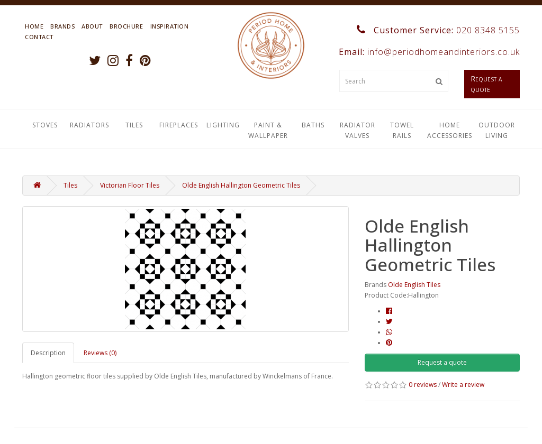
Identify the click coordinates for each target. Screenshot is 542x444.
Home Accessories (449, 130)
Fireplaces (178, 125)
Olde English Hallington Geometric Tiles (241, 185)
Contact (39, 37)
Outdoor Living (496, 130)
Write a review (463, 384)
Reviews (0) (100, 352)
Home (34, 26)
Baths (313, 125)
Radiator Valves (357, 130)
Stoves (45, 125)
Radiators (89, 125)
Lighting (223, 125)
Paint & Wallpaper (268, 130)
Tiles (134, 125)
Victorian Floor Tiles (129, 185)
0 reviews (423, 384)
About (92, 26)
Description (48, 352)
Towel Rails (402, 130)
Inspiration (169, 26)
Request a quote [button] (442, 362)
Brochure (126, 26)
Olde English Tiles (414, 284)
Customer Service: (438, 30)
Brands (62, 26)
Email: (428, 52)
